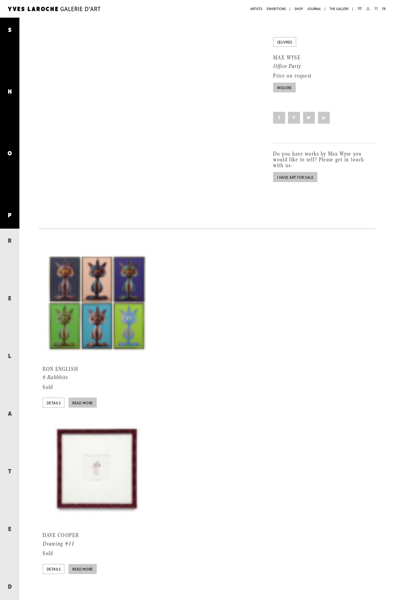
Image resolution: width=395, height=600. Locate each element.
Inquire (284, 88)
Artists (256, 9)
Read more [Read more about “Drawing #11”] (82, 570)
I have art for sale (295, 178)
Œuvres (284, 43)
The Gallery (339, 9)
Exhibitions (276, 9)
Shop (298, 9)
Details (54, 403)
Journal (314, 9)
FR (383, 9)
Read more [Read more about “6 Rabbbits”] (82, 403)
